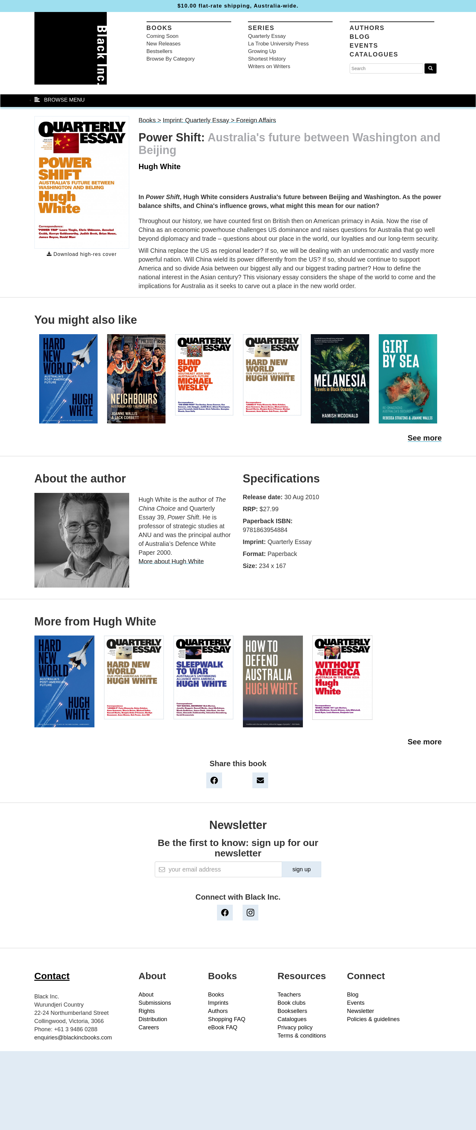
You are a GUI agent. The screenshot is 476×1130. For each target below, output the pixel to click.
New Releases (164, 44)
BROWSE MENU (59, 100)
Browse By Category (171, 59)
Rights (147, 1011)
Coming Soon (163, 36)
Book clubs (292, 1003)
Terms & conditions (302, 1035)
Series (261, 27)
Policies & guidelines (373, 1019)
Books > (150, 120)
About (146, 994)
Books (159, 27)
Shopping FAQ (226, 1019)
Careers (149, 1027)
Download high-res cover (82, 254)
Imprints (218, 1003)
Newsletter (360, 1011)
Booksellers (292, 1011)
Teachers (289, 994)
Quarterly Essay (267, 36)
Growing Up (262, 51)
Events (364, 45)
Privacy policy (295, 1027)
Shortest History (267, 59)
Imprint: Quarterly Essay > (199, 120)
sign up (301, 869)
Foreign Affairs (256, 120)
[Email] (218, 869)
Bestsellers (159, 51)
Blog (360, 36)
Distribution (153, 1019)
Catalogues (374, 54)
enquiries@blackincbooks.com (73, 1037)
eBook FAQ (223, 1027)
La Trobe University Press (278, 44)
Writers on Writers (269, 66)
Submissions (155, 1003)
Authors (367, 27)
